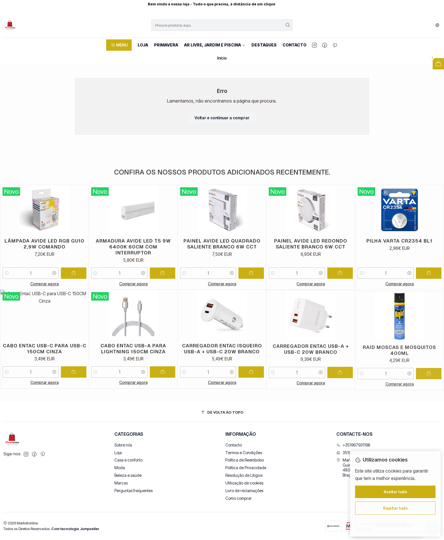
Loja (118, 452)
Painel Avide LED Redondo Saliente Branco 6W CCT (310, 268)
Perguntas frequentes (133, 490)
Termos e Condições (243, 452)
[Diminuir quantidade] (7, 278)
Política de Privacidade (245, 467)
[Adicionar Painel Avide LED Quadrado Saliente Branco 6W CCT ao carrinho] (251, 289)
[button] (118, 45)
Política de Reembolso (244, 460)
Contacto (233, 445)
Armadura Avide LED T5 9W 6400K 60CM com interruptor (133, 257)
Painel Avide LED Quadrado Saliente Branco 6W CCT (222, 260)
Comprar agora (44, 289)
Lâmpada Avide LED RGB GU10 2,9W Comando (44, 249)
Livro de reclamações (244, 490)
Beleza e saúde (128, 475)
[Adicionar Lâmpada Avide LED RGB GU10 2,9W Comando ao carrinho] (73, 278)
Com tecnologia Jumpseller (75, 529)
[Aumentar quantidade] (54, 278)
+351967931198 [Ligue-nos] (353, 445)
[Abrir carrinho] (438, 63)
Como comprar (238, 498)
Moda (119, 467)
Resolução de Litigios (243, 475)
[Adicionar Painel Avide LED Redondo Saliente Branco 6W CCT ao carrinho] (340, 297)
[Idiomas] (437, 25)
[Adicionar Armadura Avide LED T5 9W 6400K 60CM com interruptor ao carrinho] (162, 283)
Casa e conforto (128, 460)
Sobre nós (123, 445)
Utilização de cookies (244, 483)
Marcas (121, 483)
